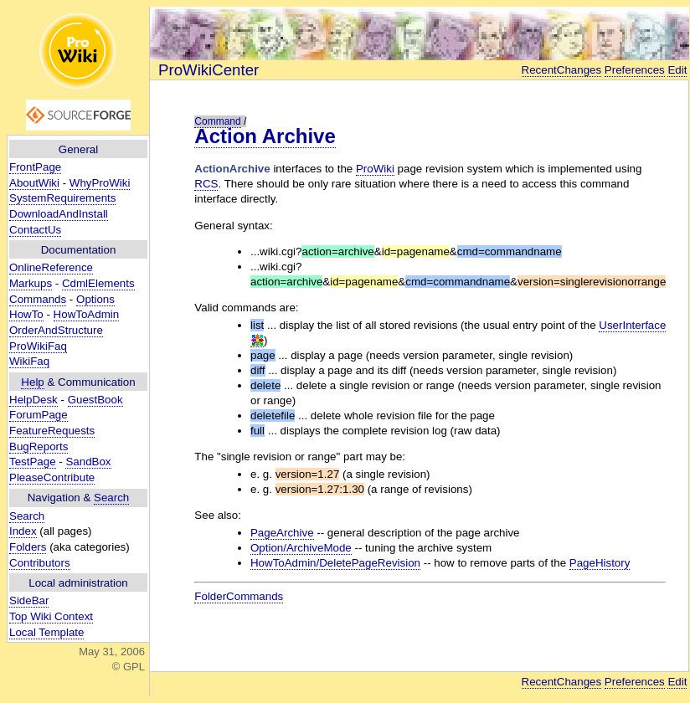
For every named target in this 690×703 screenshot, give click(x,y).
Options (95, 299)
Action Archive (264, 136)
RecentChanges (562, 70)
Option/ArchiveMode (301, 547)
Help (32, 382)
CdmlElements (98, 283)
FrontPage (35, 167)
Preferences (635, 70)
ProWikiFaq (38, 346)
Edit (677, 70)
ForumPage (38, 414)
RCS (206, 183)
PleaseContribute (52, 477)
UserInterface (632, 325)
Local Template (46, 632)
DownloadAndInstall (58, 214)
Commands (37, 299)
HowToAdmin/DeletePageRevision (335, 563)
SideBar (29, 600)
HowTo (26, 314)
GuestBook (95, 399)
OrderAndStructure (56, 330)
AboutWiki (34, 183)
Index (23, 531)
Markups (30, 283)
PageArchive (282, 532)
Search (111, 497)
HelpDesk (33, 399)
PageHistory (600, 563)
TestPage (32, 461)
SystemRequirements (62, 198)
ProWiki (375, 168)
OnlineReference (51, 267)
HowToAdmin (87, 314)
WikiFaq (29, 361)
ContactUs (35, 229)
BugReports (38, 446)
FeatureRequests (52, 430)
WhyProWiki (100, 183)
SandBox (88, 461)
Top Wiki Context (51, 616)
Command (217, 121)
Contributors (39, 563)
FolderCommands (238, 596)
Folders (27, 547)
